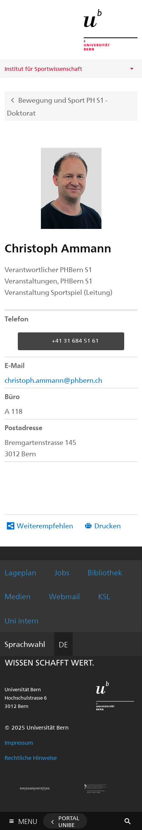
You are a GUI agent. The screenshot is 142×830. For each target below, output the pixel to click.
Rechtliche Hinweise (31, 757)
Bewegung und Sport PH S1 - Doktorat (57, 106)
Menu (27, 819)
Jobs (62, 572)
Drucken (107, 525)
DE (63, 644)
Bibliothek (104, 572)
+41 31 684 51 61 (75, 340)
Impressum (19, 742)
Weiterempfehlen (45, 525)
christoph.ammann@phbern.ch (53, 380)
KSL (104, 596)
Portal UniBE (69, 821)
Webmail (64, 596)
